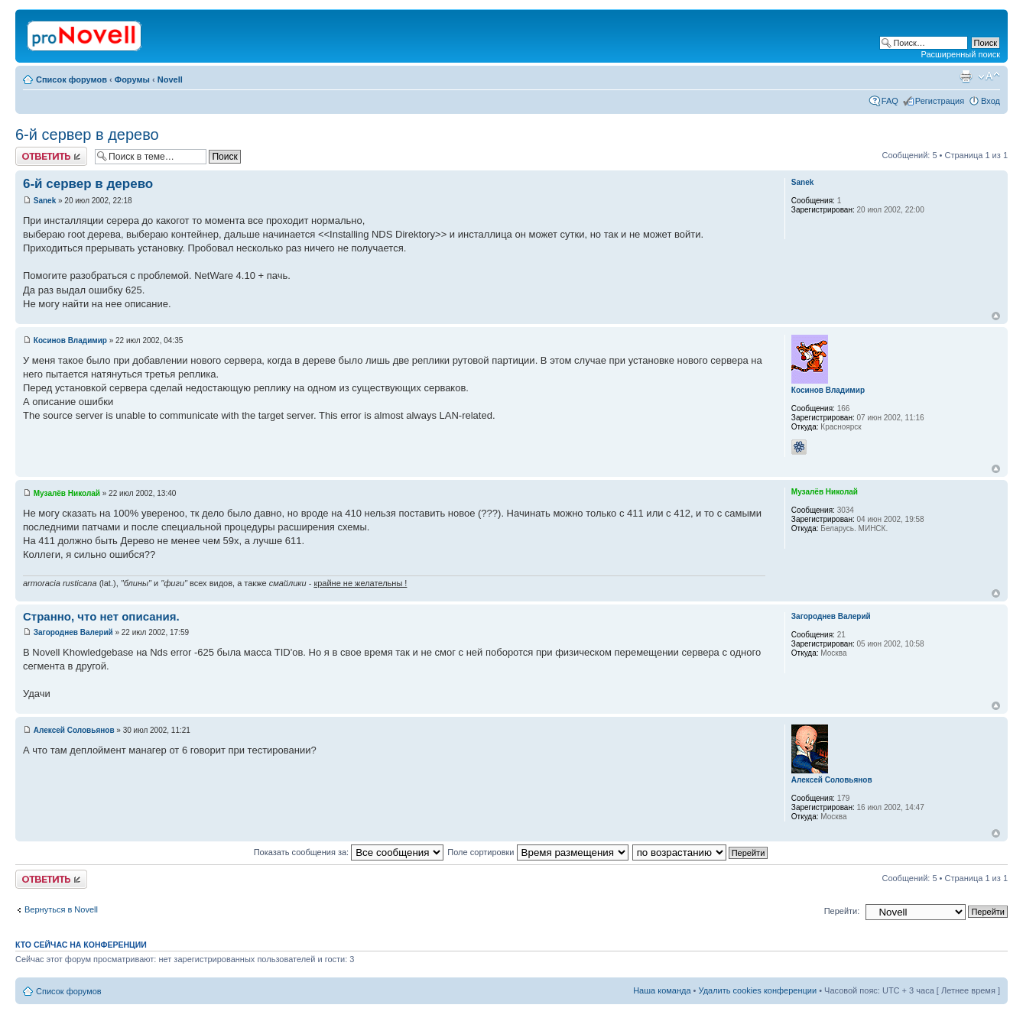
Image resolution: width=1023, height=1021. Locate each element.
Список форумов (71, 79)
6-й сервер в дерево (87, 134)
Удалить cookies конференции (758, 990)
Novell (170, 79)
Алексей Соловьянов (74, 730)
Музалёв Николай (67, 493)
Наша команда (661, 990)
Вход (990, 100)
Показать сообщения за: (349, 852)
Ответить (51, 156)
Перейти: (842, 911)
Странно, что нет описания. (101, 616)
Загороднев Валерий (73, 632)
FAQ (890, 100)
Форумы (132, 79)
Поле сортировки (537, 852)
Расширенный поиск (960, 54)
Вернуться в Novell (61, 909)
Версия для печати (965, 76)
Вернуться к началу (996, 316)
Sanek (45, 200)
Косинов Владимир (70, 340)
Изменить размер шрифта (989, 76)
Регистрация (939, 100)
